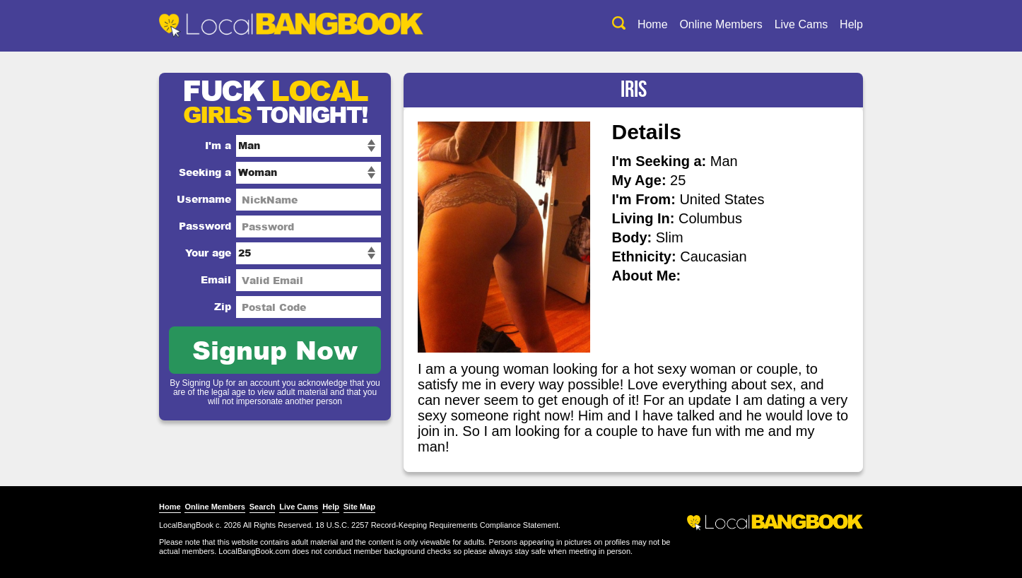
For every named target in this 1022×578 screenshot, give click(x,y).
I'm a (218, 145)
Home (653, 24)
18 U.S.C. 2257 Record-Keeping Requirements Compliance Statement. (437, 525)
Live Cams (801, 24)
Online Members (720, 24)
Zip (222, 306)
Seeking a (205, 172)
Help (851, 24)
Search (262, 506)
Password (205, 225)
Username (204, 199)
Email (216, 279)
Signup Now (275, 349)
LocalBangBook (186, 525)
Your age (208, 252)
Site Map (359, 506)
